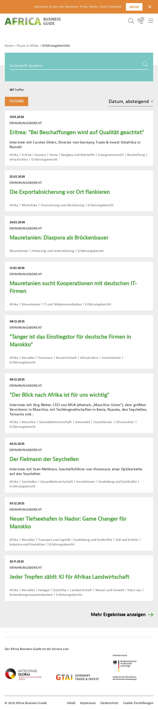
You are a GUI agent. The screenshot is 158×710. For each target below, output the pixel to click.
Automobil (82, 422)
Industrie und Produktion (27, 544)
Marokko (28, 358)
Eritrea (26, 155)
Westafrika (29, 205)
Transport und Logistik (54, 540)
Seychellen (29, 482)
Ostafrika (59, 590)
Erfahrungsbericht (44, 159)
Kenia (54, 155)
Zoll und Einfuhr (127, 540)
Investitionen (111, 358)
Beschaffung (136, 155)
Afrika (14, 155)
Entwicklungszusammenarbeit (31, 595)
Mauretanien (19, 251)
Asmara (40, 155)
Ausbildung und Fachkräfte (118, 482)
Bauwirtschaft (66, 358)
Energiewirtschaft (110, 155)
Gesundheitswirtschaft (55, 422)
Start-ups (134, 590)
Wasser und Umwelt (109, 590)
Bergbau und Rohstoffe (78, 155)
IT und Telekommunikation (63, 304)
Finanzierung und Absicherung (62, 205)
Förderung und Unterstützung (53, 251)
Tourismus (45, 358)
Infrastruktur (19, 159)
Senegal (43, 590)
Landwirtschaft (81, 590)
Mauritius (29, 422)
